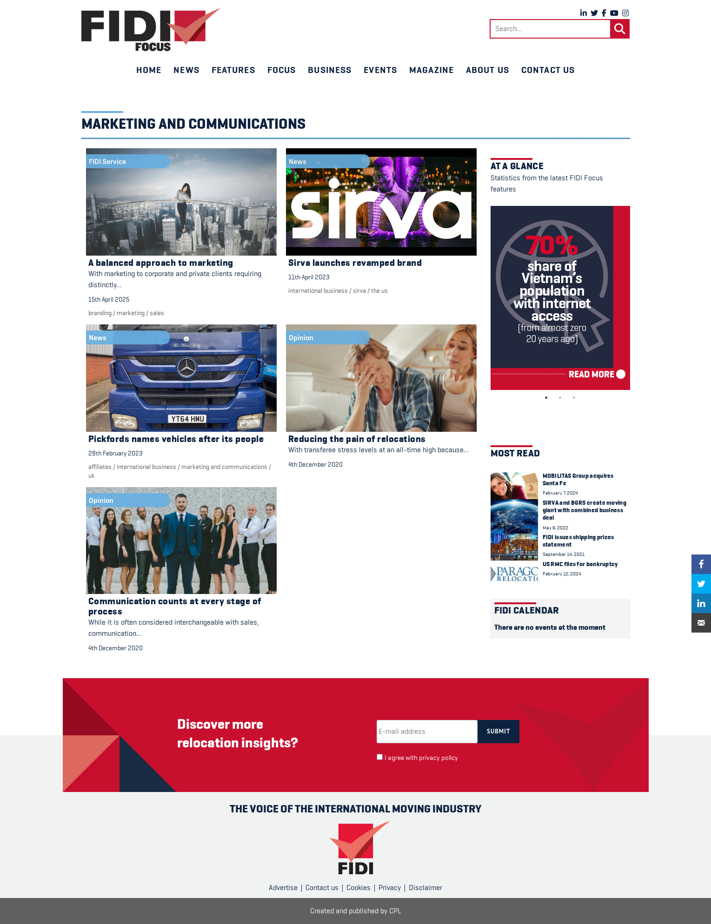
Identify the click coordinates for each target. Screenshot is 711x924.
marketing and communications (224, 466)
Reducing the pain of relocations (357, 439)
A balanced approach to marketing (160, 262)
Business (330, 70)
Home (148, 70)
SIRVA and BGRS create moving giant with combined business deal (584, 510)
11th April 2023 (309, 277)
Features (233, 70)
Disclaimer (425, 888)
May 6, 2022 (555, 528)
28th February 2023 (115, 453)
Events (380, 70)
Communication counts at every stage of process (174, 606)
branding (100, 313)
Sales (157, 313)
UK (91, 475)
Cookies (358, 888)
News (186, 70)
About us (487, 70)
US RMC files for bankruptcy (580, 564)
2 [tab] (560, 398)
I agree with (421, 758)
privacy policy (438, 758)
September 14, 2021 (564, 554)
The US (379, 290)
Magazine (431, 70)
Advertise (283, 888)
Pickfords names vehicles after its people (176, 439)
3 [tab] (574, 398)
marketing (131, 313)
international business (318, 290)
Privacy (390, 888)
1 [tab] (546, 398)
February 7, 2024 (560, 493)
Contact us (548, 70)
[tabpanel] (560, 298)
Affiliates (100, 466)
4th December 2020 (315, 464)
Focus (281, 70)
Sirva (359, 290)
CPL (395, 911)
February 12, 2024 (562, 574)
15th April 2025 (108, 299)
